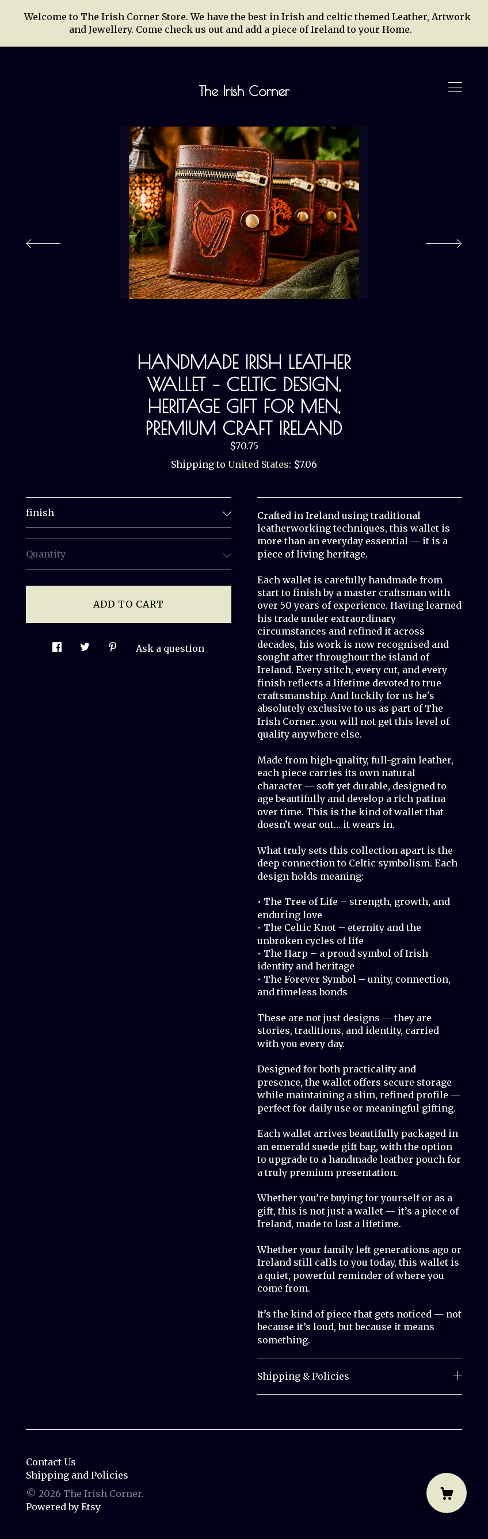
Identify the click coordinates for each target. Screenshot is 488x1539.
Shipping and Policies (77, 1475)
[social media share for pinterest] (112, 644)
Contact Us (51, 1462)
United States (258, 464)
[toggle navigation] (455, 87)
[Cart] (446, 1493)
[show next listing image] (433, 240)
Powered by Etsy (63, 1507)
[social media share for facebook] (57, 644)
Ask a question (170, 648)
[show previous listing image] (54, 240)
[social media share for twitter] (85, 644)
